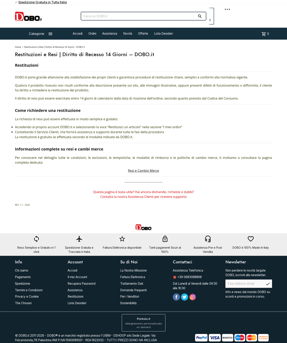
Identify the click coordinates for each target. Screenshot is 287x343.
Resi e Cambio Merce (143, 170)
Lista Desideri (163, 33)
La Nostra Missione (133, 270)
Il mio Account (77, 277)
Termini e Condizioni (28, 290)
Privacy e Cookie (27, 296)
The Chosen (23, 303)
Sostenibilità (128, 303)
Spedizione (22, 283)
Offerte (143, 33)
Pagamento (23, 277)
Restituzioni (75, 296)
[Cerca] (143, 16)
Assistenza (109, 33)
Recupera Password (81, 283)
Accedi (78, 33)
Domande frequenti (133, 290)
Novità (127, 33)
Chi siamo (21, 270)
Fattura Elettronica (132, 277)
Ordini (92, 33)
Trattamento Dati (131, 283)
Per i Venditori (129, 296)
